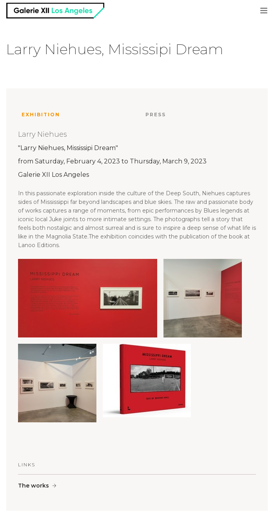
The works (33, 485)
